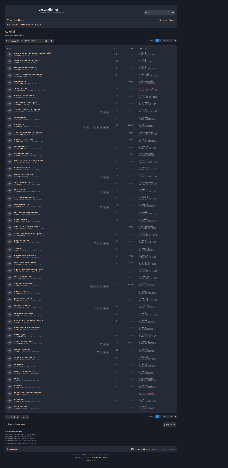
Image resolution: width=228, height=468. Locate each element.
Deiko (18, 329)
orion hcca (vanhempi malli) (27, 226)
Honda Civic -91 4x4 (23, 174)
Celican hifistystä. (22, 291)
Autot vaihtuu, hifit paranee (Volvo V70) (32, 53)
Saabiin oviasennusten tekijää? (29, 74)
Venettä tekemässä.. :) (24, 357)
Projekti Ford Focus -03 (25, 255)
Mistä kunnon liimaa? (24, 276)
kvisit (18, 380)
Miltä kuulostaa (21, 146)
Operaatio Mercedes (23, 313)
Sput (18, 177)
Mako (143, 385)
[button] (175, 40)
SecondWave (146, 88)
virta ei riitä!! (20, 189)
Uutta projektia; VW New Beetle (29, 160)
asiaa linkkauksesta (23, 182)
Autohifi (10, 31)
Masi (143, 233)
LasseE (19, 169)
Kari (17, 111)
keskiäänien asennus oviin (26, 212)
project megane (21, 240)
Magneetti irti (20, 81)
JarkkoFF (19, 83)
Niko (18, 55)
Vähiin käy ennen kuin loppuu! (28, 233)
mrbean (19, 104)
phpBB (83, 455)
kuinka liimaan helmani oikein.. (28, 392)
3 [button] (164, 40)
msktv (143, 371)
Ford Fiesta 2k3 (21, 204)
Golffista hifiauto (22, 305)
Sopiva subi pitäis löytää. (26, 102)
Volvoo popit (20, 117)
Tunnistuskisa (20, 88)
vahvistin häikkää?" (23, 153)
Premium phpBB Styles (99, 457)
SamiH (18, 278)
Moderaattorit (19, 35)
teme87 (19, 126)
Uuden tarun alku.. (22, 349)
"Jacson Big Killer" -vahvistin (28, 132)
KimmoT (19, 264)
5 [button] (171, 40)
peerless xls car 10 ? (23, 298)
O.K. (142, 124)
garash (19, 155)
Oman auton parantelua (25, 67)
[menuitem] (21, 20)
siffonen (19, 76)
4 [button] (167, 40)
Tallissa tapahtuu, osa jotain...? (28, 109)
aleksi (18, 184)
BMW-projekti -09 (22, 167)
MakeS (143, 197)
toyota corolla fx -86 (23, 139)
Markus (19, 293)
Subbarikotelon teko (23, 283)
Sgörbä (19, 336)
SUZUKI (18, 248)
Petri (18, 97)
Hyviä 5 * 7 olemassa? (24, 371)
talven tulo (19, 399)
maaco (18, 206)
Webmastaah (146, 81)
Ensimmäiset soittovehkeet (27, 327)
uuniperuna (145, 305)
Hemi (143, 320)
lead (18, 242)
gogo (18, 214)
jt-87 (18, 62)
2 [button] (160, 40)
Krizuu (18, 119)
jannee (18, 300)
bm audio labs (21, 406)
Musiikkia (18, 364)
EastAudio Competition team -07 (29, 320)
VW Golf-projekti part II (25, 197)
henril (18, 285)
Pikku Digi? (19, 334)
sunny (17, 378)
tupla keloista (20, 219)
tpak (18, 387)
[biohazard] (20, 228)
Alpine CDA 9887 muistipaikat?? (29, 269)
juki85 (143, 364)
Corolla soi (19, 124)
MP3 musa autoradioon (25, 262)
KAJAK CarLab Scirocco (25, 95)
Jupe (18, 373)
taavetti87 (20, 141)
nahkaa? (18, 385)
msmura (19, 250)
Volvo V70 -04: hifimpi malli (27, 60)
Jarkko (143, 146)
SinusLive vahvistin (23, 341)
